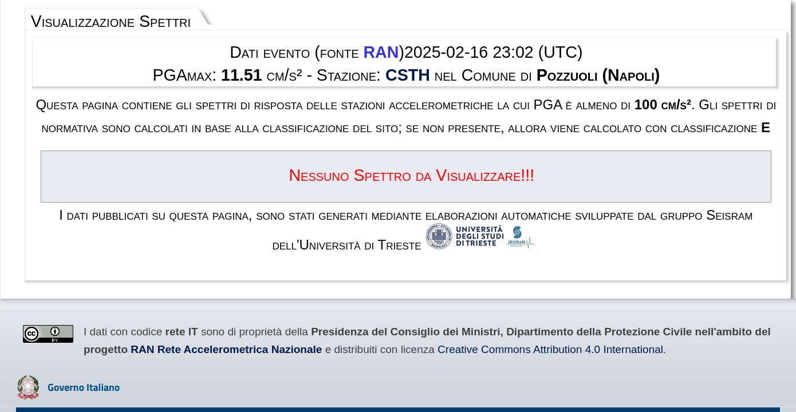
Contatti (461, 327)
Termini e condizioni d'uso (364, 327)
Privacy (427, 327)
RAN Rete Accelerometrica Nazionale (650, 247)
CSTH (407, 58)
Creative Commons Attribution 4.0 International (185, 259)
